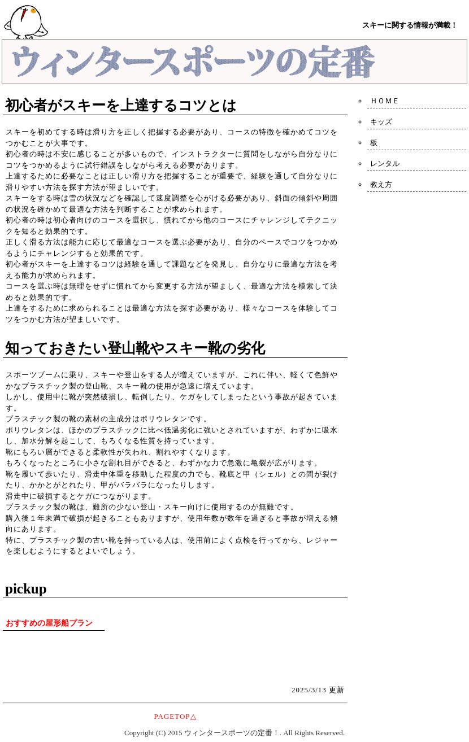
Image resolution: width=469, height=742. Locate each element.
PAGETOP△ (175, 716)
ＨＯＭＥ (384, 101)
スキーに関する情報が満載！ (410, 25)
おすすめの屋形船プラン (49, 623)
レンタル (384, 163)
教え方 (381, 184)
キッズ (381, 121)
